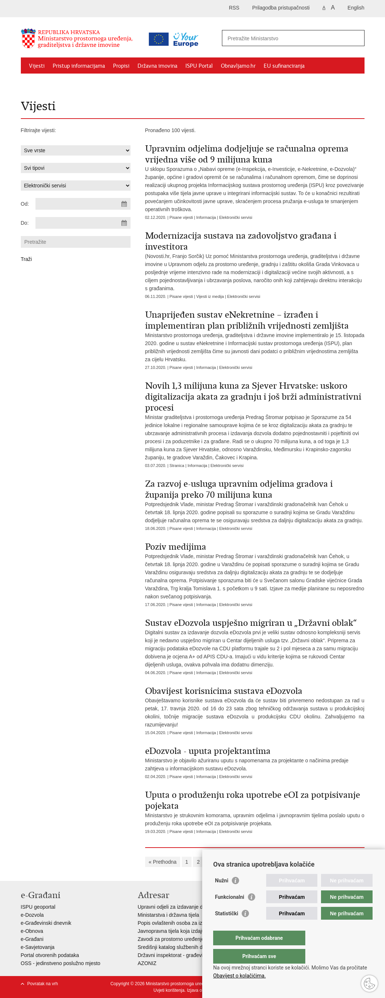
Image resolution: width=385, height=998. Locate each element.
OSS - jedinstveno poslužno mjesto (61, 963)
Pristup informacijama (79, 66)
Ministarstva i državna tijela (168, 915)
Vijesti (37, 66)
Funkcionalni (229, 912)
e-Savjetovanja (38, 947)
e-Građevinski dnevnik (46, 923)
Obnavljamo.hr (238, 66)
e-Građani (32, 939)
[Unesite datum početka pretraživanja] (83, 204)
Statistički (226, 928)
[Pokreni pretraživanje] (356, 38)
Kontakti (100, 82)
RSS (234, 8)
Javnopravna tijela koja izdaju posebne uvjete (189, 931)
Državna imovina (157, 66)
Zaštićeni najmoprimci (55, 82)
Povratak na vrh (42, 983)
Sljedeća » (316, 862)
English (356, 8)
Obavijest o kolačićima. (239, 976)
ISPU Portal (199, 66)
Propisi (121, 66)
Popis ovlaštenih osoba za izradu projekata (186, 923)
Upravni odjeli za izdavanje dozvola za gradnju (190, 907)
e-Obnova (32, 931)
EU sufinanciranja (284, 66)
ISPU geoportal (38, 907)
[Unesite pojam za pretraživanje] (285, 38)
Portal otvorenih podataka (50, 955)
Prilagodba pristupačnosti (281, 8)
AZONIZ (147, 963)
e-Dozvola (32, 915)
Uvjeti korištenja (169, 990)
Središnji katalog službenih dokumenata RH (187, 947)
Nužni (221, 895)
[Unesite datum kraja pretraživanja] (83, 223)
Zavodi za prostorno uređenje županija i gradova (193, 939)
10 (292, 862)
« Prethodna (163, 862)
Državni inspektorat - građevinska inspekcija (188, 955)
